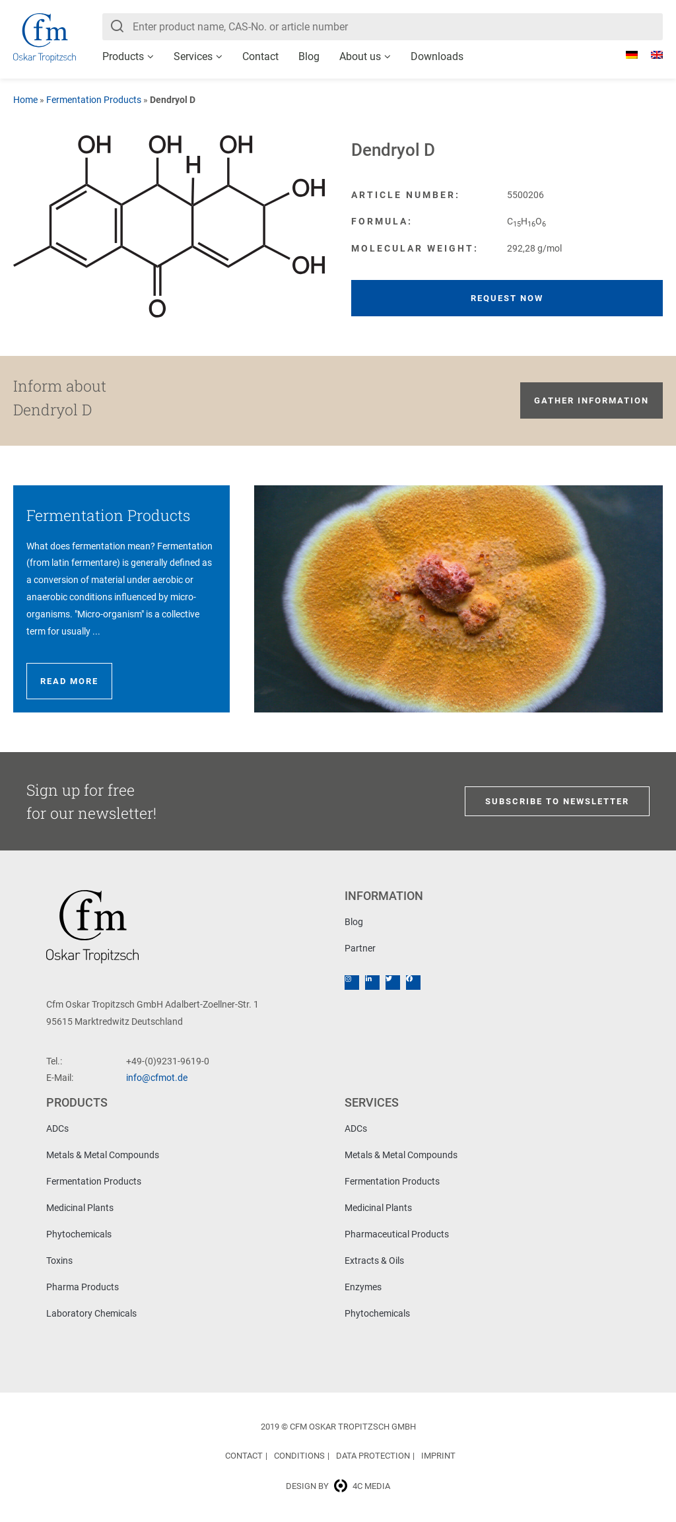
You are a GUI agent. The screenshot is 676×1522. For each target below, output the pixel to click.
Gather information (591, 400)
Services (193, 56)
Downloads (437, 56)
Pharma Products (82, 1287)
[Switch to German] (625, 55)
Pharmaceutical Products (397, 1234)
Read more (69, 681)
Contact (260, 56)
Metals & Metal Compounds (102, 1155)
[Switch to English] (650, 55)
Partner (360, 948)
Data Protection (373, 1456)
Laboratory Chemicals (91, 1313)
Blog (309, 56)
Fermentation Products (93, 99)
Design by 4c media (338, 1486)
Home (25, 99)
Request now (507, 298)
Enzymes (363, 1287)
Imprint (438, 1456)
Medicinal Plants (80, 1207)
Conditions (299, 1456)
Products (123, 56)
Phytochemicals (79, 1234)
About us (360, 56)
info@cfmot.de (156, 1077)
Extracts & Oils (374, 1260)
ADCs (57, 1128)
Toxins (59, 1260)
